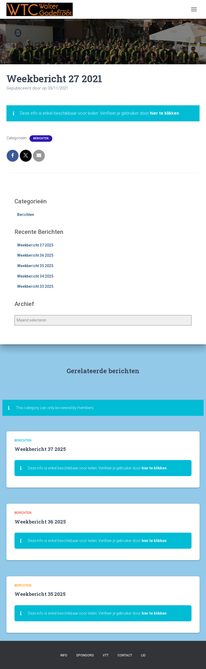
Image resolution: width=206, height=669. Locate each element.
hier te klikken (164, 113)
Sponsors (85, 655)
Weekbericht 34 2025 (35, 276)
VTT (106, 655)
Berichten (41, 138)
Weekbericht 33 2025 (35, 286)
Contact (124, 655)
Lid (143, 655)
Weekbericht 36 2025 (35, 255)
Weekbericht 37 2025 (35, 245)
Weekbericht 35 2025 (35, 266)
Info (63, 655)
